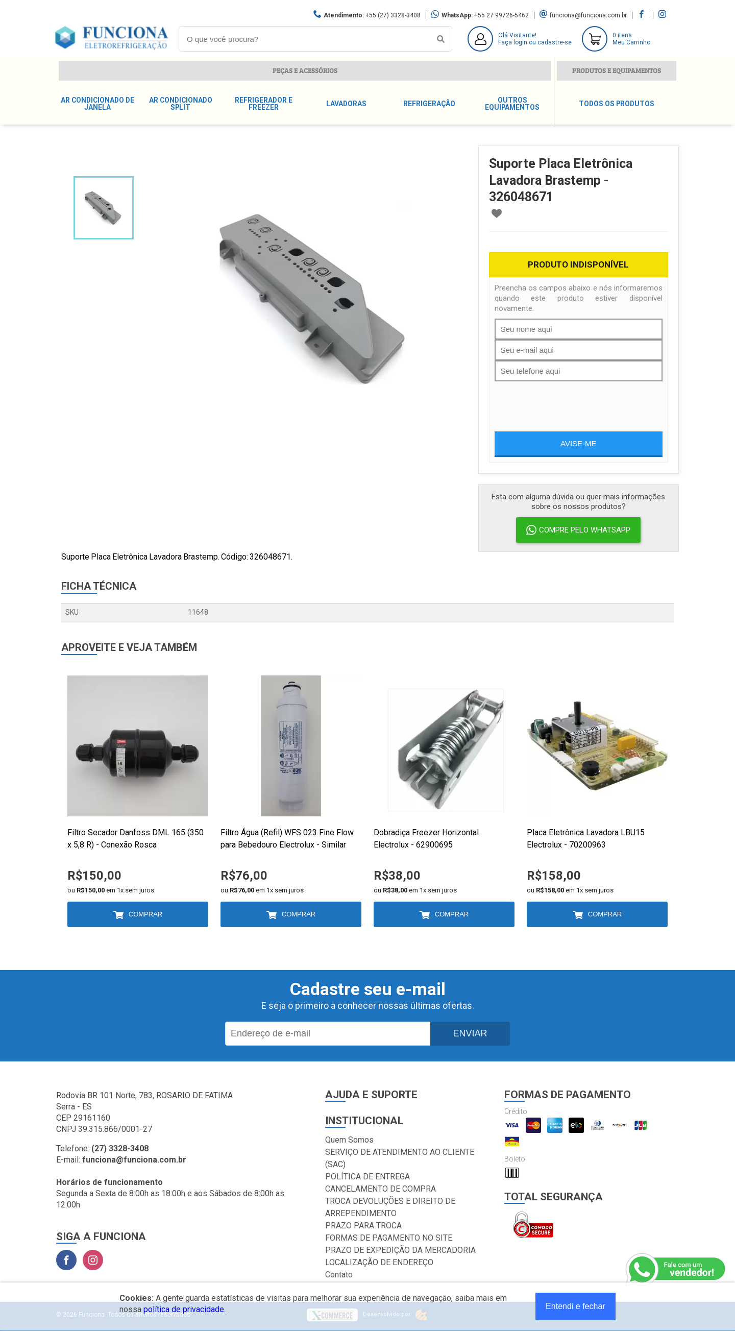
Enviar (470, 1033)
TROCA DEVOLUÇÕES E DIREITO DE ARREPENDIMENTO (390, 1207)
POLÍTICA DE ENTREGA (367, 1176)
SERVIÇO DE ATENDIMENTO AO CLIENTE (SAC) (399, 1158)
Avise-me (578, 443)
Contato (339, 1274)
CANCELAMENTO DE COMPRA (380, 1189)
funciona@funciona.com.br (588, 15)
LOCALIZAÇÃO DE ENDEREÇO (379, 1262)
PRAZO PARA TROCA (363, 1225)
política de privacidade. (184, 1309)
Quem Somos (349, 1140)
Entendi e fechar (575, 1306)
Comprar (145, 914)
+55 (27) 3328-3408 (393, 15)
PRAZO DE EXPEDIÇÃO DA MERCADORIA (400, 1250)
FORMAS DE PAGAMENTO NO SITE (388, 1238)
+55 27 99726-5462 (501, 15)
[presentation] (572, 401)
